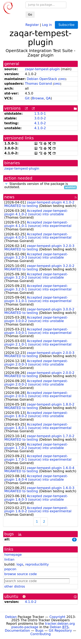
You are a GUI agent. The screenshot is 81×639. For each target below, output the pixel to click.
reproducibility (37, 564)
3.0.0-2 (40, 118)
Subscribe (66, 25)
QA (48, 98)
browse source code (20, 574)
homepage (13, 555)
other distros (14, 586)
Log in (47, 25)
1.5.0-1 (40, 114)
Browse (38, 98)
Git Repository (60, 630)
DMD (62, 79)
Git (27, 98)
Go (30, 14)
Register (32, 25)
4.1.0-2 (40, 123)
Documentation (17, 630)
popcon (10, 569)
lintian (9, 559)
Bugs (39, 630)
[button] (6, 184)
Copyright (57, 617)
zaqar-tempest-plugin (42, 69)
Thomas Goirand (38, 84)
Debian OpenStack (42, 79)
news (9, 197)
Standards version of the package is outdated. (40, 185)
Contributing (40, 634)
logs (20, 564)
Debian (11, 617)
